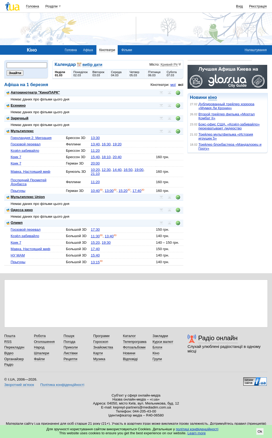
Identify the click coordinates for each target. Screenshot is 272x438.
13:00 (109, 191)
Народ (39, 347)
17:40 (137, 191)
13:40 (95, 144)
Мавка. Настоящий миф (30, 172)
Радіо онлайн (218, 338)
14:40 (117, 170)
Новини (129, 353)
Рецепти (70, 359)
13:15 (95, 262)
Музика (99, 359)
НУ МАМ (18, 255)
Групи (157, 359)
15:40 (95, 157)
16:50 (128, 170)
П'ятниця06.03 (154, 73)
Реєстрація (258, 6)
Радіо (8, 365)
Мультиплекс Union (25, 197)
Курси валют (162, 342)
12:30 (106, 170)
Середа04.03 (116, 73)
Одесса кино (19, 210)
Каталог (129, 336)
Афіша (88, 50)
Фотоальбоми (134, 347)
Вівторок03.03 (98, 73)
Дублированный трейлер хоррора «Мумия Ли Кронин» (226, 106)
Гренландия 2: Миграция (31, 138)
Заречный (17, 118)
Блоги (157, 347)
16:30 (106, 144)
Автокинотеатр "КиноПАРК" (33, 92)
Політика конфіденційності (62, 385)
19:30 (106, 243)
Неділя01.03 (60, 73)
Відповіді (130, 359)
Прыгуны (18, 191)
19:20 (117, 144)
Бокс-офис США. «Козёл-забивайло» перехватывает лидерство (229, 126)
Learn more (197, 433)
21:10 (95, 174)
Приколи (70, 347)
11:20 (95, 151)
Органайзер (14, 359)
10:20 (95, 170)
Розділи (51, 6)
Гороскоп (100, 342)
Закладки (160, 336)
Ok (260, 431)
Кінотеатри (107, 50)
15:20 (123, 191)
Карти (98, 353)
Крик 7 (16, 157)
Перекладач (14, 347)
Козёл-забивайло (25, 151)
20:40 (117, 157)
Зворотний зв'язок (19, 385)
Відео (9, 353)
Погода (69, 342)
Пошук (68, 336)
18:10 (106, 157)
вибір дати (92, 64)
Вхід (239, 6)
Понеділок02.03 (80, 73)
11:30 (95, 236)
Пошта (9, 336)
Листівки (70, 353)
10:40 (95, 191)
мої (173, 85)
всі (180, 85)
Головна (32, 6)
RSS (8, 342)
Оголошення (44, 342)
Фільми (126, 50)
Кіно (155, 353)
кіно (212, 97)
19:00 (138, 170)
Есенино (16, 105)
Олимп (14, 223)
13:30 (95, 138)
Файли (39, 359)
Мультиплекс (20, 131)
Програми (101, 336)
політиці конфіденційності (197, 429)
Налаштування (256, 50)
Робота (40, 336)
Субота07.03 (172, 73)
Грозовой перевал (26, 144)
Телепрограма (135, 342)
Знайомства (103, 347)
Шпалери (41, 353)
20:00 (95, 163)
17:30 (95, 229)
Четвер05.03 (134, 73)
